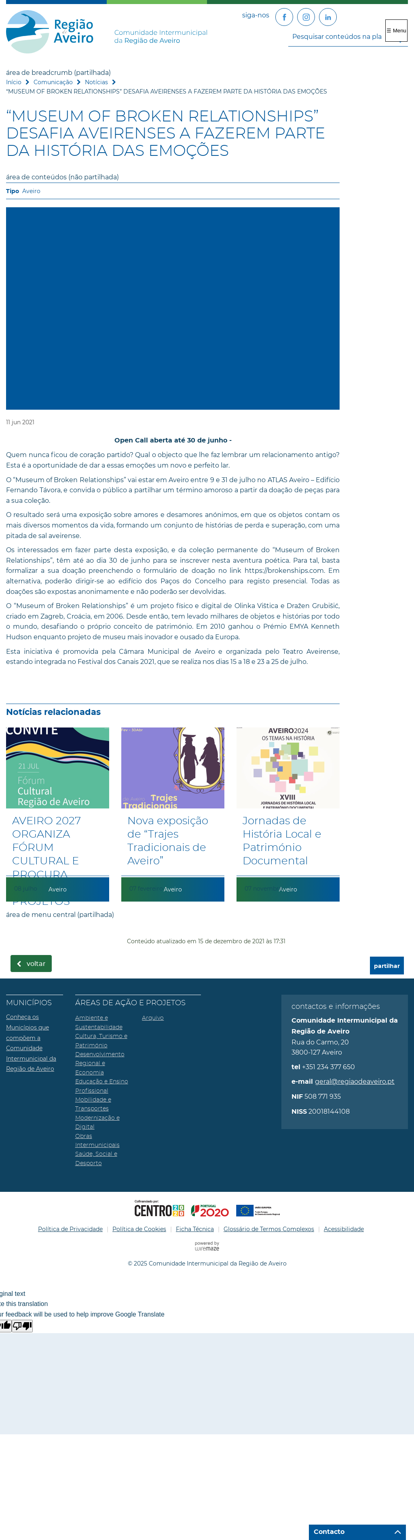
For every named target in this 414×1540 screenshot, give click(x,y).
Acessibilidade (344, 1229)
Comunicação (53, 82)
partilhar (387, 966)
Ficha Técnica (195, 1229)
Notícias (96, 82)
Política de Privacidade (70, 1229)
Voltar (36, 964)
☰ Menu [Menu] (396, 31)
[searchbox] (348, 36)
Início (13, 82)
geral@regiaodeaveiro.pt (355, 1081)
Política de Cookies (139, 1229)
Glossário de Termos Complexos (269, 1229)
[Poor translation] (22, 1326)
